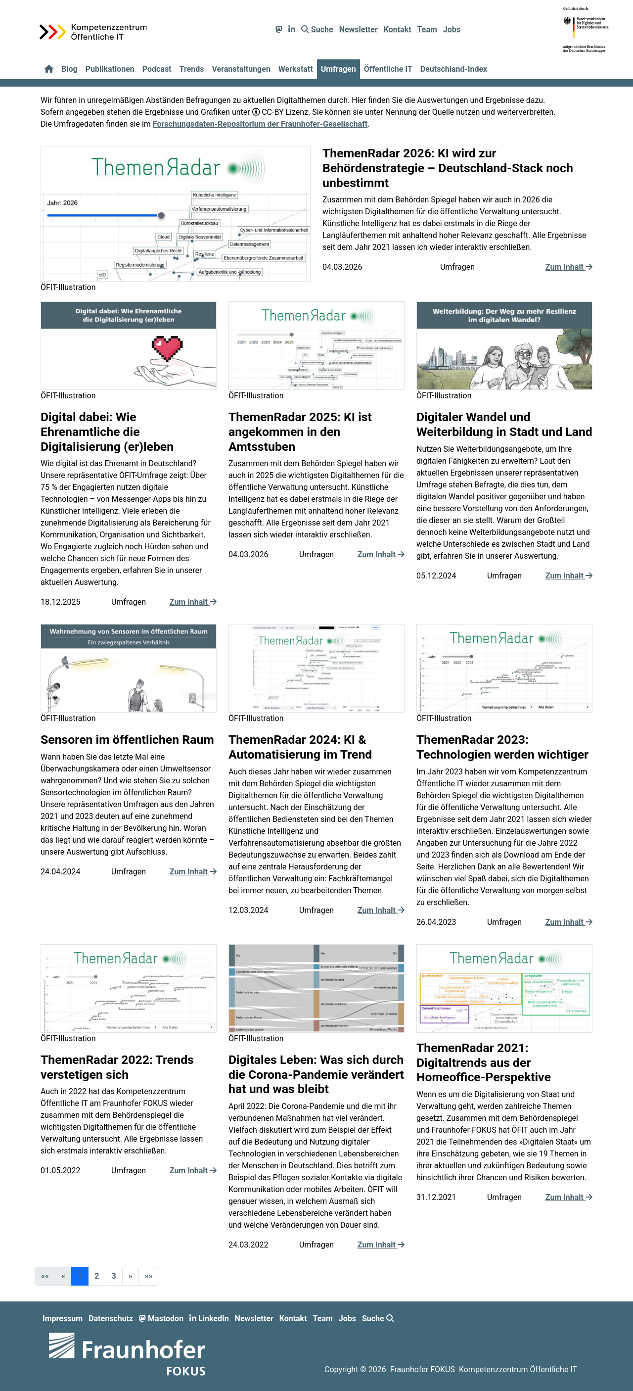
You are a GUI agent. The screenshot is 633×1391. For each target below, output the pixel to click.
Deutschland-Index (453, 69)
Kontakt (397, 29)
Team (427, 29)
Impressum (63, 1318)
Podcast (157, 69)
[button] (130, 1276)
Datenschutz (111, 1318)
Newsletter (358, 29)
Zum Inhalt (568, 267)
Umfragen (338, 69)
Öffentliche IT (388, 69)
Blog (69, 69)
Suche (317, 29)
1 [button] (80, 1276)
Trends (192, 69)
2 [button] (96, 1276)
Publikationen (110, 69)
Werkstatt (295, 69)
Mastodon (161, 1318)
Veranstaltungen (241, 69)
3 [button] (113, 1276)
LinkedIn (209, 1318)
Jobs (451, 29)
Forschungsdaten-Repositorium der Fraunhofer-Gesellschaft (260, 124)
